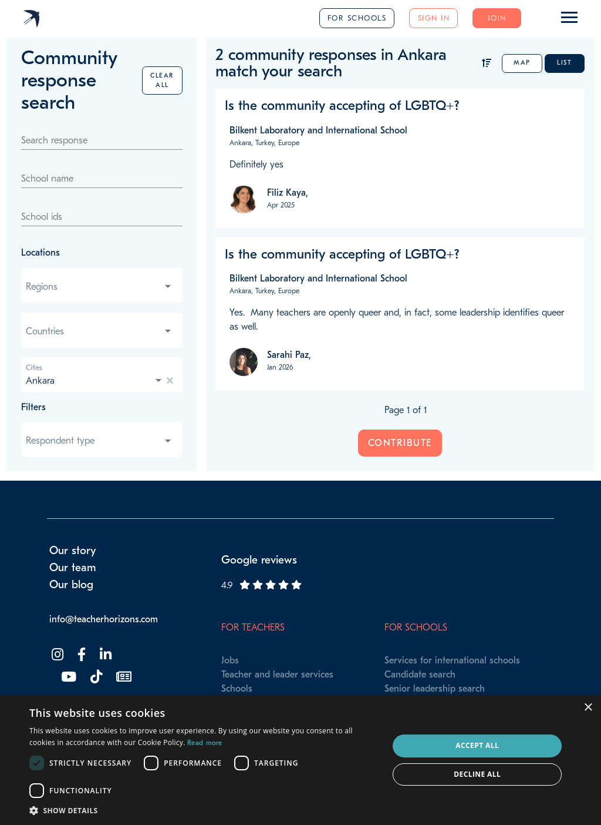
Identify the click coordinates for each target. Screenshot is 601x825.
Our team (72, 567)
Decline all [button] (477, 774)
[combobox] (99, 286)
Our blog (71, 584)
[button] (203, 810)
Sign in (434, 18)
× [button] (587, 707)
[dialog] (300, 760)
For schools (357, 18)
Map (522, 62)
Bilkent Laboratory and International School (318, 130)
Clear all (162, 80)
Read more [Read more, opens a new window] (204, 743)
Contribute (400, 443)
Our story (72, 550)
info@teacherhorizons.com (103, 619)
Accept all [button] (477, 745)
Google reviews (259, 560)
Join (497, 18)
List (564, 62)
